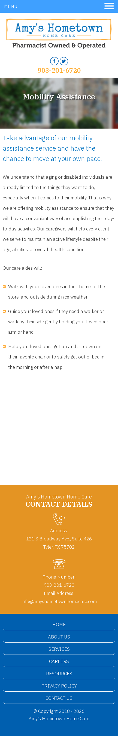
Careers (59, 661)
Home (59, 625)
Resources (59, 674)
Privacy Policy (59, 686)
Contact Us (59, 698)
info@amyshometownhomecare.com (59, 601)
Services (59, 649)
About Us (59, 637)
